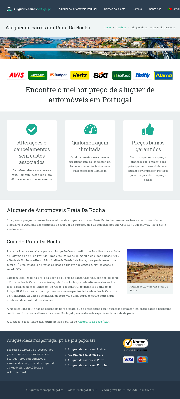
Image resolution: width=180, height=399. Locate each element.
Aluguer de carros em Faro (85, 354)
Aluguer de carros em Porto (86, 360)
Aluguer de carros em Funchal (88, 365)
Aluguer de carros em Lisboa (87, 349)
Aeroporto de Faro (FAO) (94, 321)
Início (106, 27)
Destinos (120, 27)
